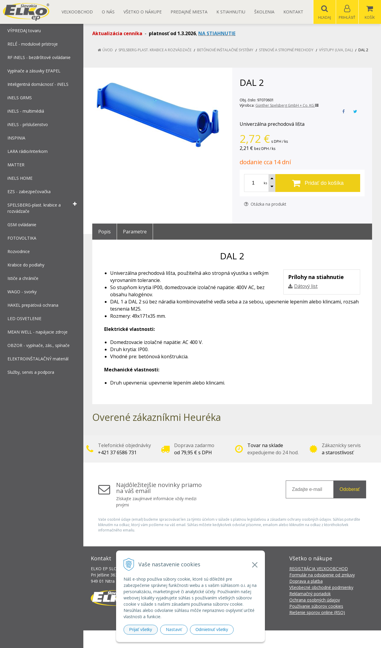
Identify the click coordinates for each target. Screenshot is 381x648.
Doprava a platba (306, 581)
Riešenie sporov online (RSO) (317, 613)
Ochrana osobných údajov (314, 600)
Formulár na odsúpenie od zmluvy (322, 575)
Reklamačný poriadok (310, 594)
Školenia (264, 12)
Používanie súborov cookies (316, 606)
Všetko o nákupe (143, 12)
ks (265, 183)
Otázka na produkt (265, 204)
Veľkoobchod (77, 12)
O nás (108, 12)
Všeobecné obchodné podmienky (321, 587)
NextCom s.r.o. (297, 639)
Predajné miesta (189, 12)
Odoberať (350, 489)
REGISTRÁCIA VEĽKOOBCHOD (318, 569)
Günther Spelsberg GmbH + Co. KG (286, 105)
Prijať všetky (140, 629)
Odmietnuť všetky (212, 629)
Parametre (135, 232)
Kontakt (293, 12)
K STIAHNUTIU (230, 12)
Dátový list (306, 286)
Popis (104, 232)
